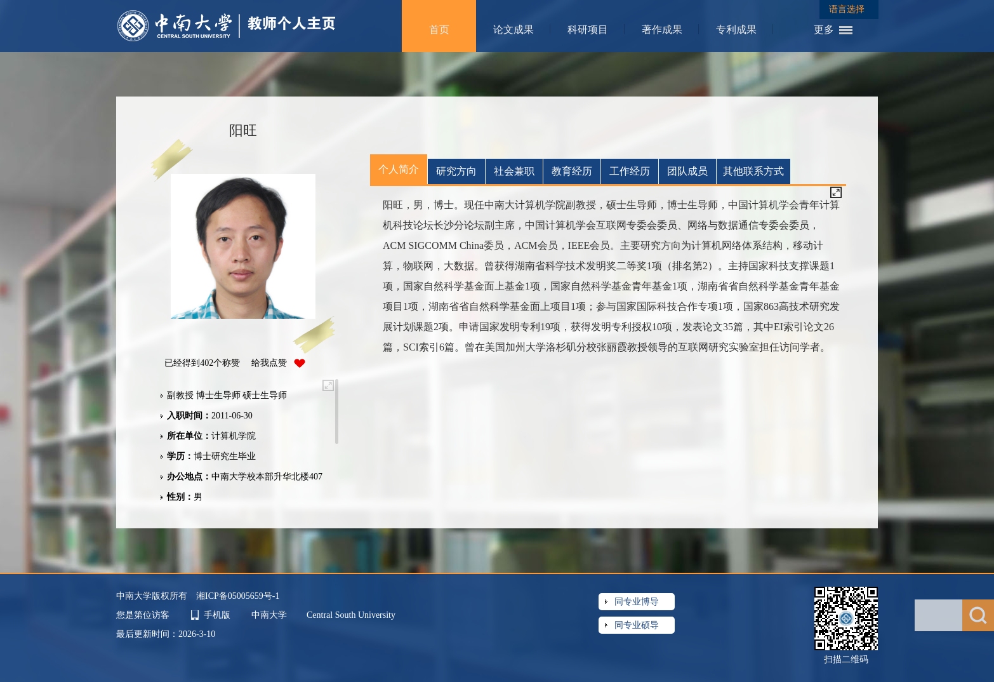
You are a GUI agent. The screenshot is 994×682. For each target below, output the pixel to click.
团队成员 (687, 171)
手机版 (217, 615)
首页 (439, 29)
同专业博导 (636, 601)
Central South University (351, 615)
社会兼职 (514, 171)
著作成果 (662, 29)
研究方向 (456, 171)
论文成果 (513, 29)
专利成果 (736, 29)
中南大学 (270, 615)
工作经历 (629, 171)
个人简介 (398, 169)
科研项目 (587, 29)
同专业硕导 (636, 625)
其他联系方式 (753, 171)
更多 (824, 29)
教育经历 (572, 171)
